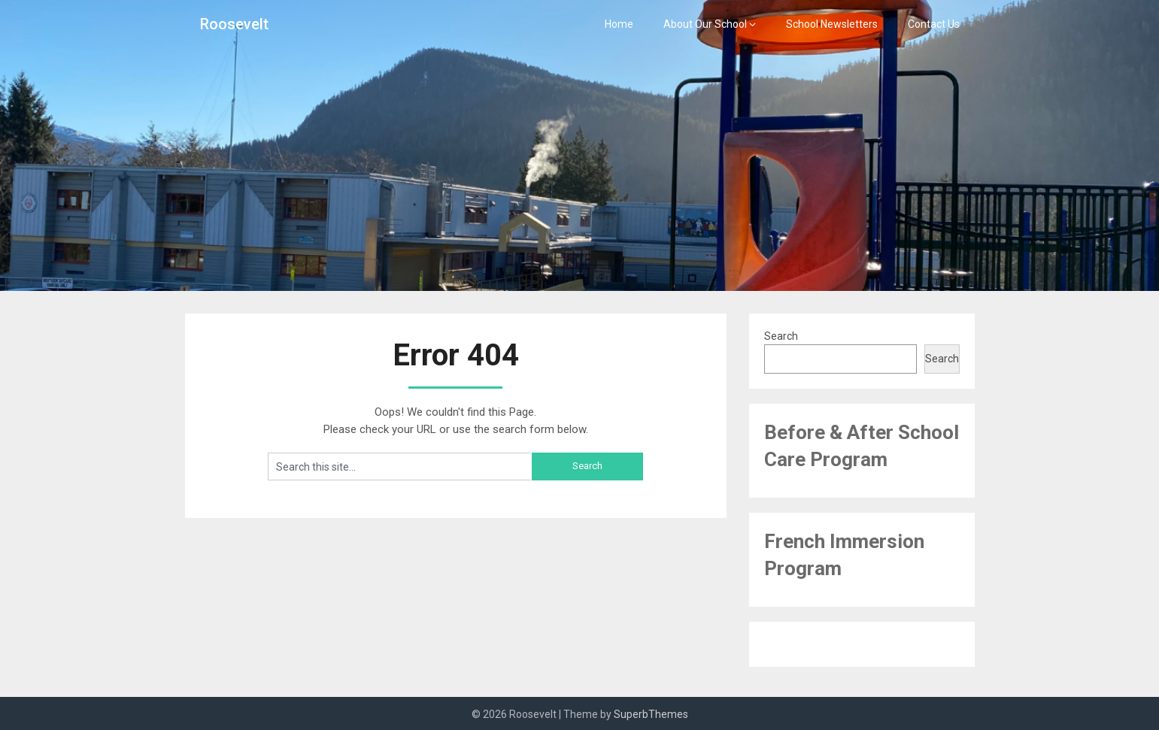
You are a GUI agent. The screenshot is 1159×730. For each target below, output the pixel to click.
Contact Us (934, 24)
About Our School (705, 24)
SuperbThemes (651, 714)
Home (619, 24)
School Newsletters (832, 24)
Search (781, 336)
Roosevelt (234, 24)
